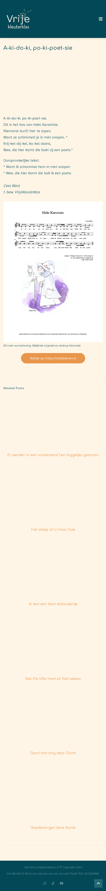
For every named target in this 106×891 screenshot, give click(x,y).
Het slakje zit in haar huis (53, 530)
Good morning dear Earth (53, 753)
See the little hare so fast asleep (53, 679)
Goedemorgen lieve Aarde (53, 828)
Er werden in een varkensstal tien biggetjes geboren (53, 455)
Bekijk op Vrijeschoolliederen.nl (53, 358)
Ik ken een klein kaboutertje (53, 604)
